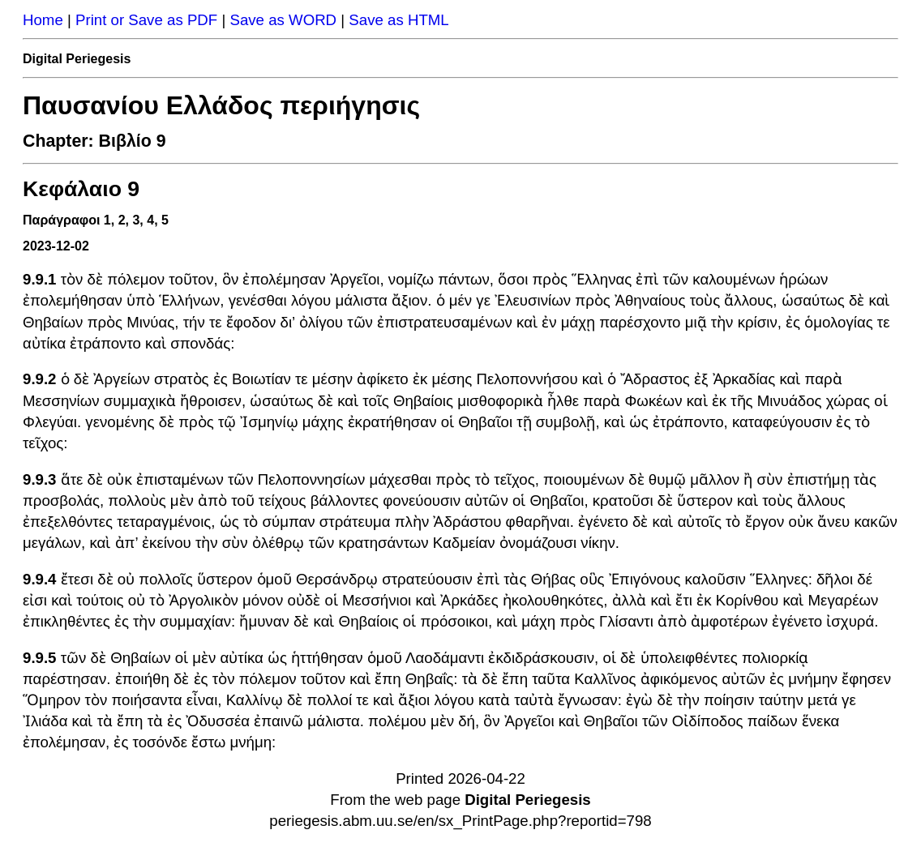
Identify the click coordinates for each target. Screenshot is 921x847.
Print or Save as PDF (146, 19)
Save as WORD (282, 19)
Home (43, 19)
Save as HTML (398, 19)
